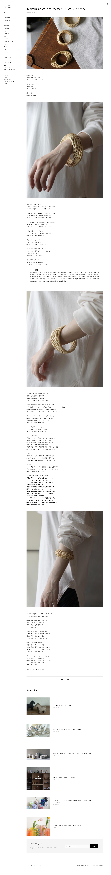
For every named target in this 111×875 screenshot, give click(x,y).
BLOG (5, 78)
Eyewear (6, 33)
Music (6, 44)
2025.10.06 (56, 731)
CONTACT (6, 83)
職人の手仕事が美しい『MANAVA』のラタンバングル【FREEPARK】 (56, 9)
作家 (5, 65)
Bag (5, 30)
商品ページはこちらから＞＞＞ (36, 669)
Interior (6, 15)
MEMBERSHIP (7, 80)
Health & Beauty (9, 25)
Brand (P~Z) (8, 62)
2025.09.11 (56, 755)
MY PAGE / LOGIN (10, 81)
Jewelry (6, 36)
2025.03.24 (56, 827)
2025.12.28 (56, 707)
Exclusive (7, 52)
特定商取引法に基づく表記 (92, 865)
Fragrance (7, 23)
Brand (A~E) (8, 57)
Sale (5, 54)
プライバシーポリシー (81, 865)
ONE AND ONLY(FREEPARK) (10, 68)
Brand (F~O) (8, 60)
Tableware (7, 17)
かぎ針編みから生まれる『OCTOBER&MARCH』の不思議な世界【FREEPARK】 (72, 801)
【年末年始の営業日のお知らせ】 (63, 705)
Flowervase (7, 20)
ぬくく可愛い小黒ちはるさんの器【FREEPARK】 (67, 729)
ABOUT (6, 76)
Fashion (6, 28)
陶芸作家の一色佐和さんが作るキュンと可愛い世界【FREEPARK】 (73, 753)
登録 (94, 846)
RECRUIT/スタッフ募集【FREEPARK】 (65, 777)
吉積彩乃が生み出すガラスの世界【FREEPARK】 (67, 825)
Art (5, 49)
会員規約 (101, 865)
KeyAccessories (8, 41)
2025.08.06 (56, 779)
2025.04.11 (56, 804)
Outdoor (6, 46)
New (5, 12)
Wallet (6, 38)
